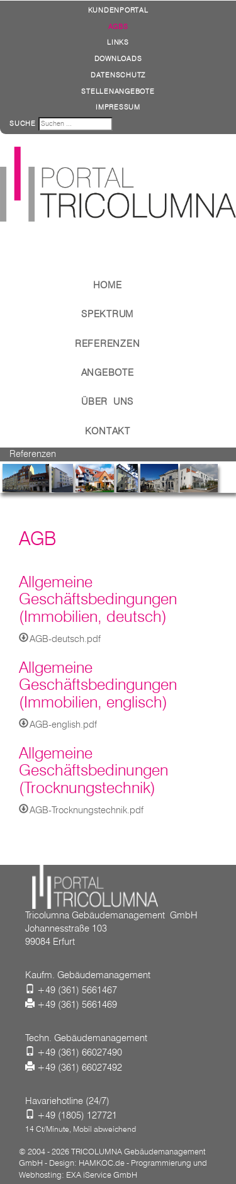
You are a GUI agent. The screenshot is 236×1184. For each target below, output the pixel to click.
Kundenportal (118, 10)
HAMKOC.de (102, 1163)
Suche (22, 123)
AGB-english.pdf (63, 724)
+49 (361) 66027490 (79, 1052)
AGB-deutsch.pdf (65, 639)
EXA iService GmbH (101, 1175)
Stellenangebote (117, 91)
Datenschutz (118, 74)
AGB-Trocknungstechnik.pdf (86, 810)
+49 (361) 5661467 (77, 990)
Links (118, 42)
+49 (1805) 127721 (77, 1115)
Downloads (118, 58)
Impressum (118, 107)
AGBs (118, 26)
